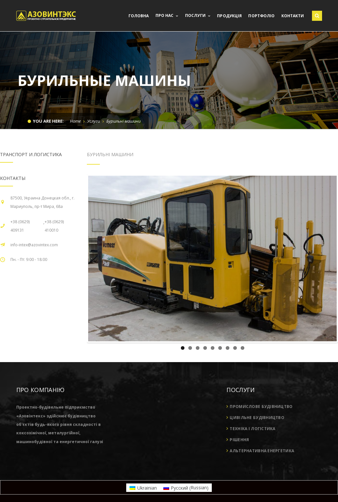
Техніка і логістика (252, 428)
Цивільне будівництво (257, 417)
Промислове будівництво (261, 406)
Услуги (93, 121)
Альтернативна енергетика (262, 451)
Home (75, 121)
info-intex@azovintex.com (34, 245)
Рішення (239, 439)
